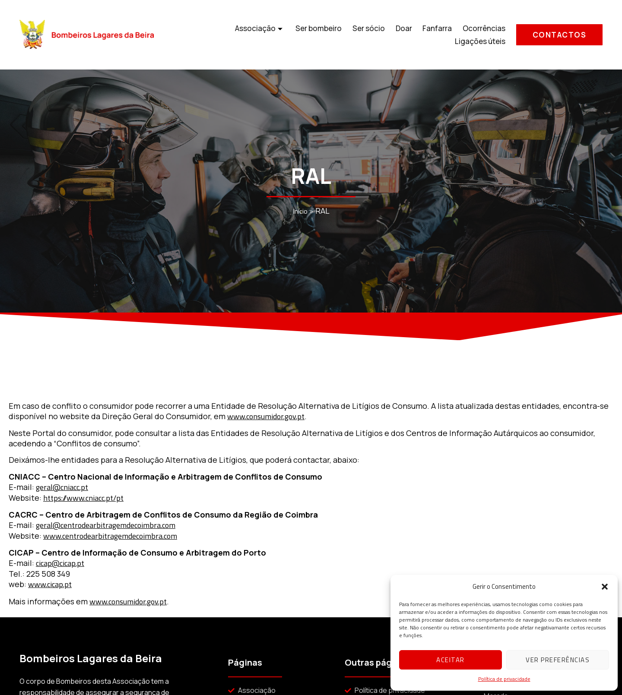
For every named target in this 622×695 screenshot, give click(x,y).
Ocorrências (423, 35)
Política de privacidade (504, 679)
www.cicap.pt (50, 584)
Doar (344, 35)
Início (300, 212)
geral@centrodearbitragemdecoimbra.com (105, 525)
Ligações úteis (480, 35)
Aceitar (450, 660)
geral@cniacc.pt (62, 487)
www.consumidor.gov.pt (266, 416)
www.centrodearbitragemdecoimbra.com (110, 536)
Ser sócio (309, 35)
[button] (604, 586)
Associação (201, 35)
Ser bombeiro (259, 35)
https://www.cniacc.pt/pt (83, 498)
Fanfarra (377, 35)
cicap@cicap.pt (60, 563)
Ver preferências (558, 660)
